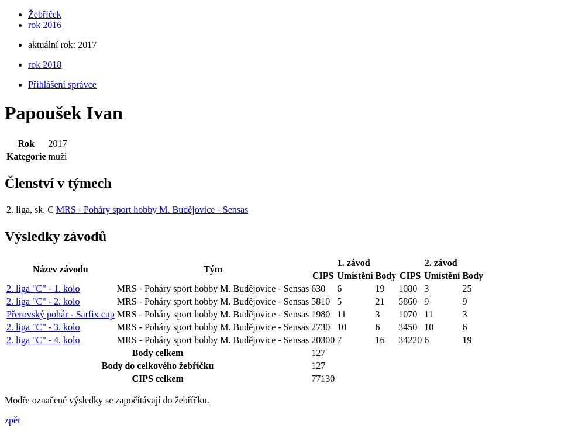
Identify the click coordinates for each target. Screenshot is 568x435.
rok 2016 (44, 25)
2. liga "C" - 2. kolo (43, 301)
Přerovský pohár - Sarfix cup (60, 314)
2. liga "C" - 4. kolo (43, 340)
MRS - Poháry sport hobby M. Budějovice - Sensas (152, 210)
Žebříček (44, 14)
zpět (12, 420)
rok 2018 (44, 65)
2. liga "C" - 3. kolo (43, 327)
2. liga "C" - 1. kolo (43, 289)
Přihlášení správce (62, 84)
